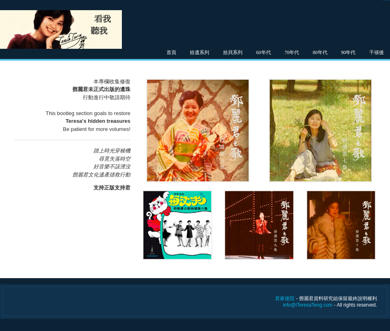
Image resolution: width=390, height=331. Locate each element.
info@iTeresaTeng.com (307, 305)
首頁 (171, 52)
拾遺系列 (199, 52)
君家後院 (285, 298)
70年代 (291, 52)
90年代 (348, 52)
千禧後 (376, 52)
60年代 (263, 52)
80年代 (320, 52)
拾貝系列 (233, 52)
